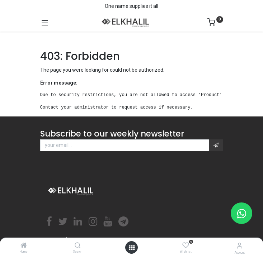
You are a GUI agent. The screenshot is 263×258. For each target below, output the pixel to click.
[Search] (77, 246)
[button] (216, 145)
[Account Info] (239, 246)
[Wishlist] (185, 245)
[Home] (23, 246)
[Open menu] (132, 247)
